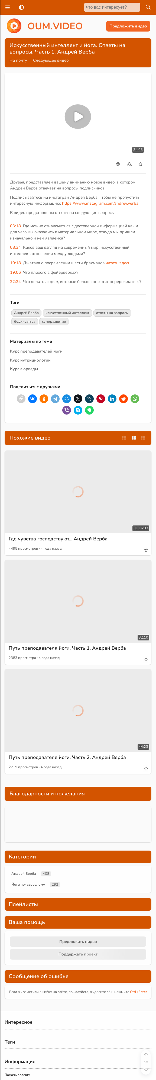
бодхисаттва (24, 321)
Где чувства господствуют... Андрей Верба (58, 512)
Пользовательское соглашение (29, 1040)
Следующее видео (51, 60)
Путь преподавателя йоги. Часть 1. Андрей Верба (67, 621)
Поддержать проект (78, 891)
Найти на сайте (16, 1020)
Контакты (12, 1028)
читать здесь (118, 263)
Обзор (94, 1072)
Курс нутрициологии (30, 360)
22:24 (15, 281)
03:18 (15, 226)
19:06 (15, 272)
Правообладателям (20, 1048)
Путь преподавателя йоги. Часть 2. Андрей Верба (67, 731)
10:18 (15, 263)
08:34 (15, 247)
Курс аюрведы (24, 369)
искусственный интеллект (67, 312)
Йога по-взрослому (28, 822)
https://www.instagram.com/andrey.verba (100, 203)
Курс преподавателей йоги (36, 351)
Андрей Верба (26, 312)
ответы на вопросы (112, 312)
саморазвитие (54, 321)
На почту (18, 60)
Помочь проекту (17, 1012)
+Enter (138, 929)
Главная (71, 1072)
